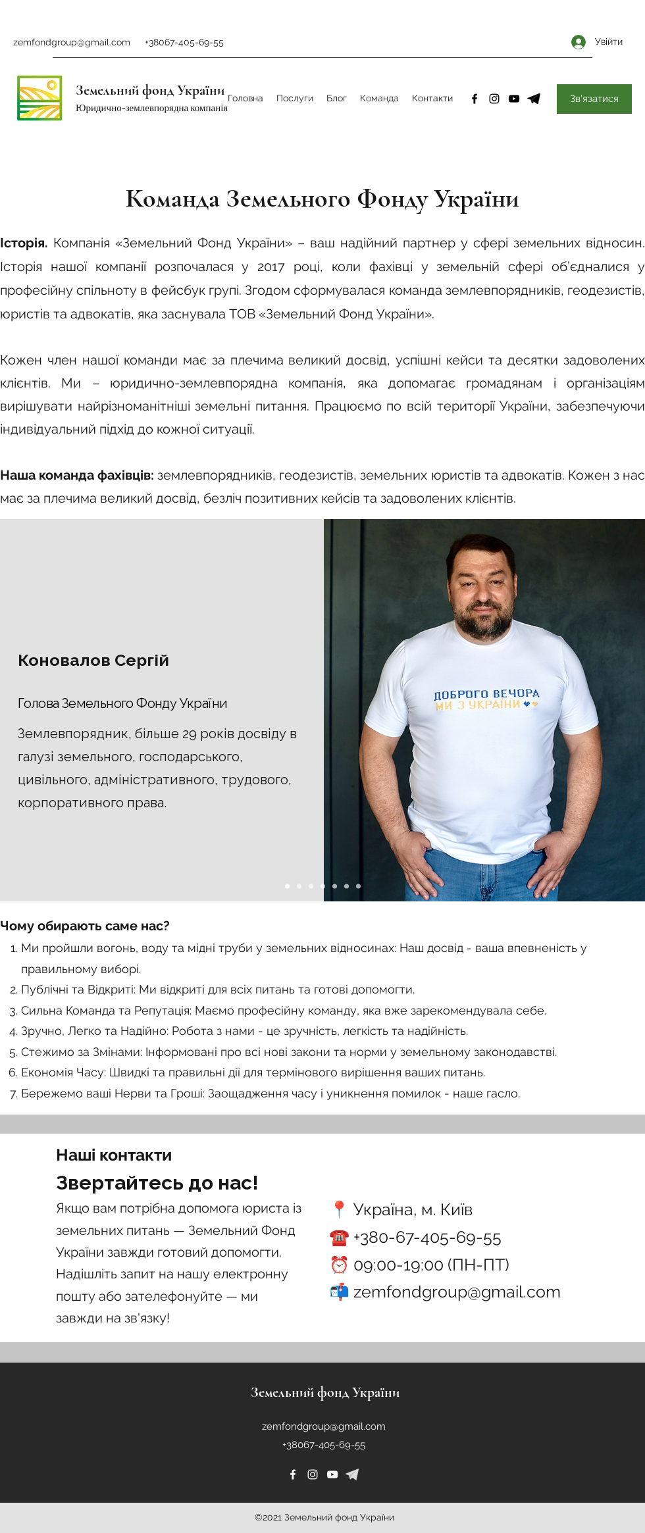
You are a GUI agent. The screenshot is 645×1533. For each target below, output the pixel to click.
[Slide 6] (346, 886)
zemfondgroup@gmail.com (71, 42)
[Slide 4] (323, 886)
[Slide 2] (299, 886)
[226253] (352, 1474)
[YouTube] (514, 98)
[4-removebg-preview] (533, 98)
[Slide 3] (311, 886)
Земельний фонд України (150, 90)
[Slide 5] (334, 886)
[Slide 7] (358, 886)
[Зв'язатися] (594, 99)
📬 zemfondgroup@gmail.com (445, 1291)
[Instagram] (494, 98)
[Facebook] (474, 98)
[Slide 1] (287, 886)
